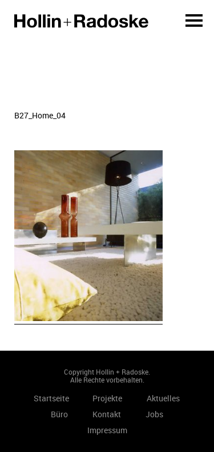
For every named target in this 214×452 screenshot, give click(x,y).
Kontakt (106, 414)
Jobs (154, 414)
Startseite (81, 21)
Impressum (107, 430)
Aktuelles (163, 398)
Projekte (107, 398)
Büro (59, 414)
